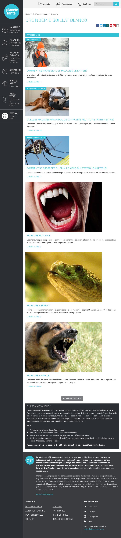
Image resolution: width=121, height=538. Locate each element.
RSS (88, 521)
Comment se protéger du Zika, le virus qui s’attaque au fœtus (67, 168)
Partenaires (67, 4)
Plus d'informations (44, 494)
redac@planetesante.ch (94, 529)
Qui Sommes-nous (40, 14)
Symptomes (15, 71)
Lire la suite (34, 82)
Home (27, 14)
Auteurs (54, 14)
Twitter (89, 511)
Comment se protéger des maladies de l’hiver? (57, 70)
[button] (97, 25)
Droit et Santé (15, 83)
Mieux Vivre (15, 99)
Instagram (91, 516)
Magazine (15, 29)
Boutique (86, 4)
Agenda (46, 4)
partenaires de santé (81, 438)
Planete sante (11, 11)
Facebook (90, 506)
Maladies (15, 42)
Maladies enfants (15, 57)
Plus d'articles (71, 398)
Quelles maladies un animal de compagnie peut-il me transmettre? (70, 119)
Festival (15, 116)
